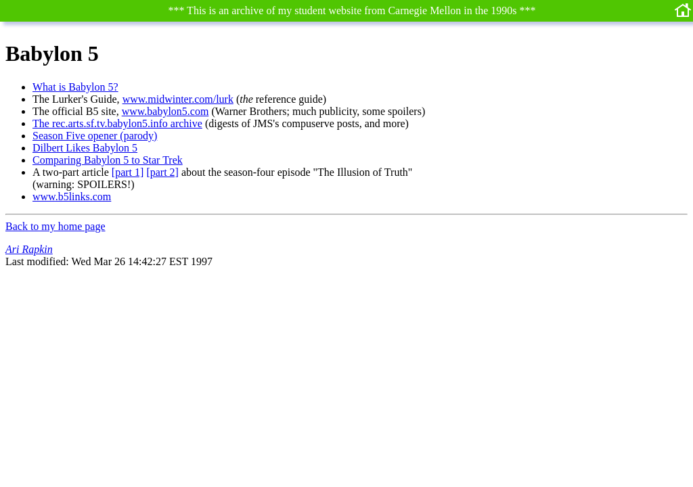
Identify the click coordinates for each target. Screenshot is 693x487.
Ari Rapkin (29, 249)
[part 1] (128, 172)
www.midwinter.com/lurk (177, 99)
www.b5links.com (71, 196)
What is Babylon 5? (75, 87)
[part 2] (162, 172)
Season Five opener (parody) (94, 135)
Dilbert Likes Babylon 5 (84, 148)
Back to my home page (55, 226)
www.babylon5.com (165, 111)
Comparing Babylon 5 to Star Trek (107, 160)
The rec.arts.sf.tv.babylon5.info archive (117, 123)
